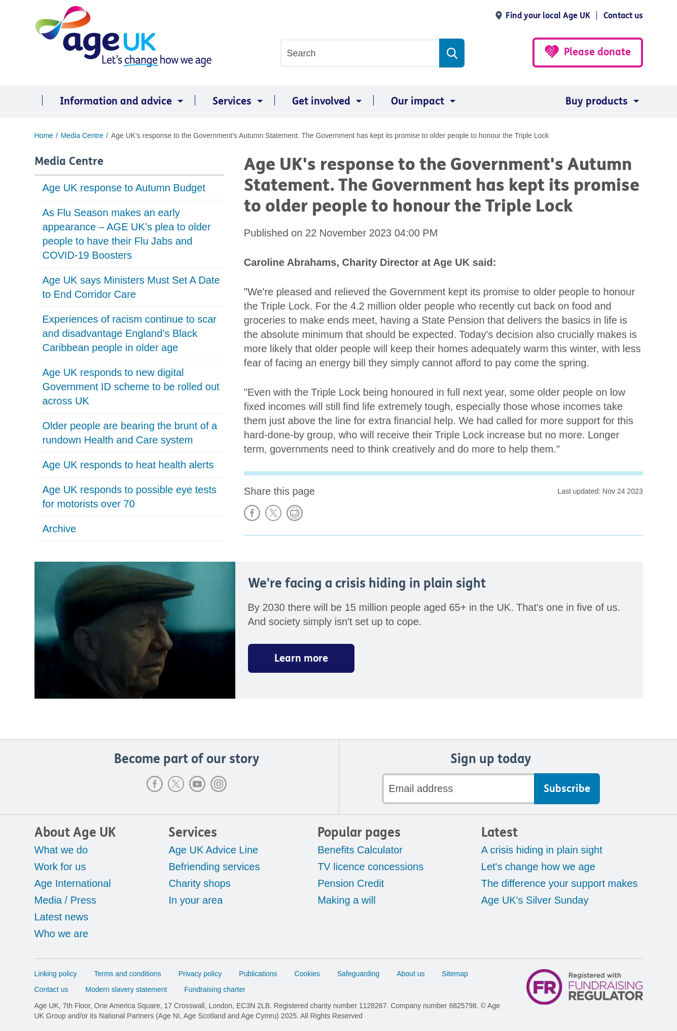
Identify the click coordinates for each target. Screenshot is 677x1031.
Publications (258, 974)
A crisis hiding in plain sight (541, 849)
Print (295, 513)
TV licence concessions (370, 866)
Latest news (61, 916)
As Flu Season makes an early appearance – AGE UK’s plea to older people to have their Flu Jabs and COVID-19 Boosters (127, 234)
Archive (60, 528)
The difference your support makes (559, 883)
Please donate (597, 52)
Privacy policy (200, 974)
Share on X (273, 513)
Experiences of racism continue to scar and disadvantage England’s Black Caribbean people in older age (130, 333)
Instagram (218, 784)
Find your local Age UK (548, 15)
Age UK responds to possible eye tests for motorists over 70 (130, 496)
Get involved (321, 101)
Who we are (61, 933)
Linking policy (55, 974)
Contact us (623, 15)
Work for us (60, 866)
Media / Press (65, 900)
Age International (72, 883)
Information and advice (116, 101)
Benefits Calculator (360, 849)
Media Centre (68, 161)
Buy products (596, 101)
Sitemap (455, 974)
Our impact (417, 101)
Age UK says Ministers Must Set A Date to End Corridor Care (131, 287)
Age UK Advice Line (213, 849)
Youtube (197, 784)
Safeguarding (358, 974)
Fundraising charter (214, 989)
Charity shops (199, 883)
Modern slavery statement (126, 989)
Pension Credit (350, 883)
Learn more (301, 658)
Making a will (346, 900)
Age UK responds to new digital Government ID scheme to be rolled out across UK (131, 386)
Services (232, 101)
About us (410, 974)
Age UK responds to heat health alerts (128, 464)
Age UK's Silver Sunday (535, 900)
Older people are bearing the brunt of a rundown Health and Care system (130, 432)
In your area (195, 900)
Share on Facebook (252, 513)
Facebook (155, 784)
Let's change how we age (538, 866)
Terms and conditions (127, 974)
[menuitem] (110, 101)
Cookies (307, 974)
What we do (61, 849)
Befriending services (214, 866)
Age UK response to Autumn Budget (124, 187)
